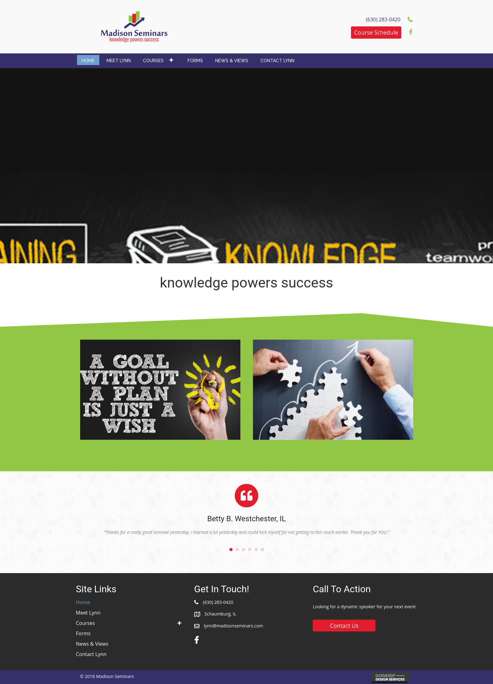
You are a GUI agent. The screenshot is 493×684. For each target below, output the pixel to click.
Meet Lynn (88, 612)
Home (83, 602)
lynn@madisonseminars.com (233, 626)
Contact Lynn (91, 654)
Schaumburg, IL (220, 614)
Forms (83, 633)
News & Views (92, 643)
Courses (85, 623)
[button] (376, 32)
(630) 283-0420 (218, 602)
